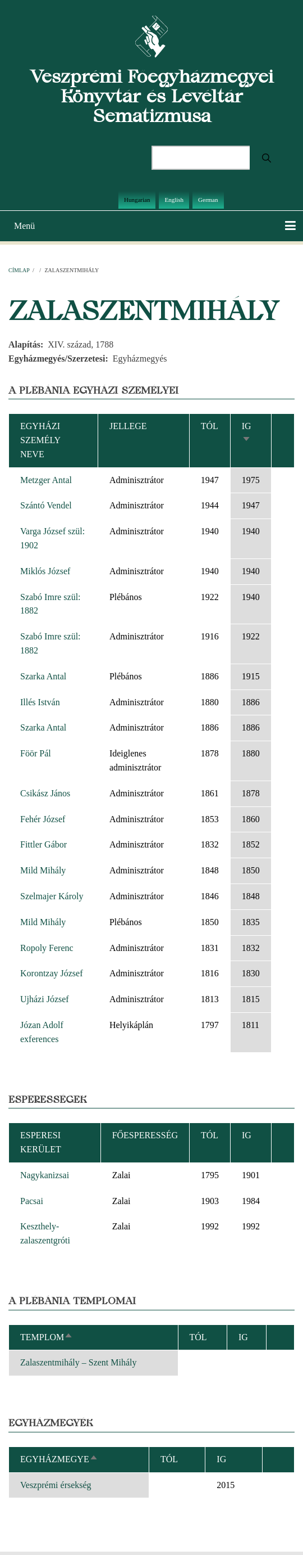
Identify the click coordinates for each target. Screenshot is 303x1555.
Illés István (40, 702)
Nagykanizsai (44, 1175)
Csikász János (45, 793)
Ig (221, 1459)
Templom (46, 1337)
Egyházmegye (59, 1459)
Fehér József (42, 819)
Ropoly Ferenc (47, 948)
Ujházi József (44, 999)
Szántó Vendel (46, 505)
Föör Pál (35, 753)
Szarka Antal (43, 676)
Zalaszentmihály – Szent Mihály (78, 1362)
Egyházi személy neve (40, 440)
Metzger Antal (46, 480)
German (208, 199)
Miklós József (45, 571)
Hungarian (137, 199)
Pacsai (31, 1201)
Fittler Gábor (43, 844)
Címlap (18, 270)
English (173, 199)
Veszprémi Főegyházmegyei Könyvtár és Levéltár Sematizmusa (151, 96)
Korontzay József (51, 973)
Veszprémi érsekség (55, 1485)
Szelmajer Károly (51, 896)
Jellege (128, 426)
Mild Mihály (43, 870)
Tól (209, 426)
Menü (24, 226)
